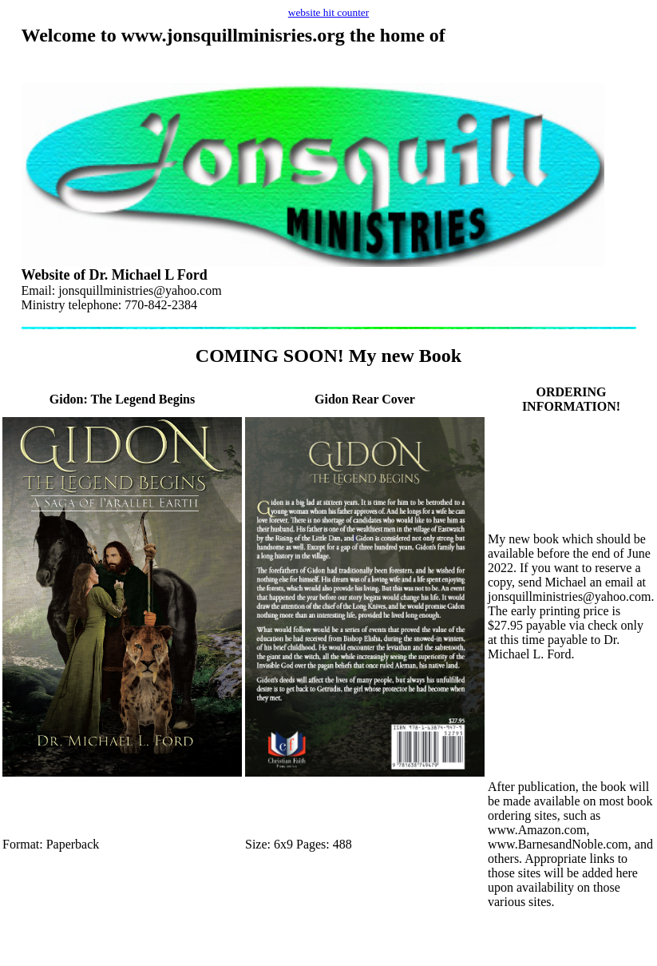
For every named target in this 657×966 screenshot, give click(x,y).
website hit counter (328, 12)
